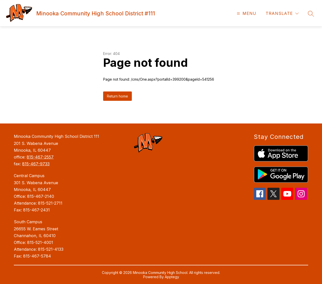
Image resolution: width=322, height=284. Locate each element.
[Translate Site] (282, 13)
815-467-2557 (40, 157)
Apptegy (172, 277)
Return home (117, 96)
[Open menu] (245, 13)
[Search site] (311, 14)
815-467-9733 (36, 163)
